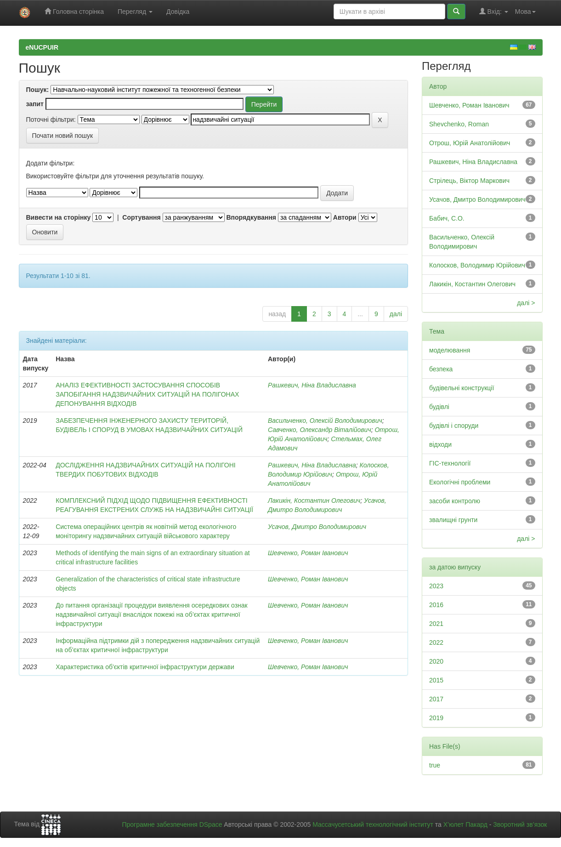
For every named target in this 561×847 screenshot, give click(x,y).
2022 (436, 642)
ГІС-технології (449, 463)
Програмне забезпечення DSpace (172, 824)
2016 (436, 604)
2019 (436, 718)
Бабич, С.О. (447, 218)
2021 (436, 623)
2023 (436, 586)
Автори (345, 217)
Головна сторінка (74, 11)
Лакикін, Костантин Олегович (314, 500)
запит (35, 104)
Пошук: (37, 89)
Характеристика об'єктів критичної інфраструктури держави (145, 667)
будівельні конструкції (461, 388)
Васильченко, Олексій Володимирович (325, 420)
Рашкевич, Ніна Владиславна (312, 385)
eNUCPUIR (42, 47)
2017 (436, 699)
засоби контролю (454, 501)
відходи (440, 444)
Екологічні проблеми (459, 482)
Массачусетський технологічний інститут (372, 824)
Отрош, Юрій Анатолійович (469, 143)
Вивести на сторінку (58, 217)
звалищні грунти (453, 519)
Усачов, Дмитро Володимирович (317, 526)
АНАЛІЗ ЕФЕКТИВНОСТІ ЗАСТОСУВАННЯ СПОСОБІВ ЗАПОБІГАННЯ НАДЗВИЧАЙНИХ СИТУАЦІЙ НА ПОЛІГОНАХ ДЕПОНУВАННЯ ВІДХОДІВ (147, 394)
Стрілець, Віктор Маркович (469, 180)
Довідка (177, 11)
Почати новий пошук (62, 135)
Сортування (141, 217)
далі (396, 314)
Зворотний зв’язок (520, 824)
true (434, 765)
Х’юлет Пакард (465, 824)
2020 (436, 661)
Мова (525, 11)
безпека (441, 369)
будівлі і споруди (453, 425)
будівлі (439, 406)
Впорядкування (251, 217)
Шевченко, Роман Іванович (308, 553)
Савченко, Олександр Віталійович (319, 429)
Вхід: (493, 11)
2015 (436, 680)
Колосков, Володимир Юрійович (477, 265)
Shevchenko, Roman (459, 124)
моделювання (449, 350)
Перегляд (135, 11)
